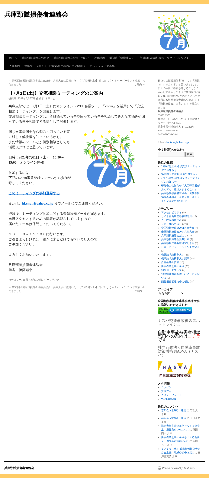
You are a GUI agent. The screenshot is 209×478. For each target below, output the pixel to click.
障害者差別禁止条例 (172, 266)
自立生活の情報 (170, 262)
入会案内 (14, 66)
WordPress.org (168, 398)
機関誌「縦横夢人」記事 (175, 258)
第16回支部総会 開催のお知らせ (179, 174)
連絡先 (28, 66)
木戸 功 (50, 98)
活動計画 (99, 58)
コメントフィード (171, 395)
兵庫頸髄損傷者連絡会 (36, 14)
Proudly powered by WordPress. (178, 467)
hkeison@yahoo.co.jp (177, 142)
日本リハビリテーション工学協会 (180, 247)
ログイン (166, 387)
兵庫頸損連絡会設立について (72, 58)
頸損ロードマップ (171, 270)
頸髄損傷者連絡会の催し (175, 281)
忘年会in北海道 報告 (173, 410)
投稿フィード (169, 391)
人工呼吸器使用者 (171, 220)
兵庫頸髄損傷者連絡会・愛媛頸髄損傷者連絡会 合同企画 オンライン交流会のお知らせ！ (180, 197)
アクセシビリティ (171, 212)
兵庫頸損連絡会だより (174, 235)
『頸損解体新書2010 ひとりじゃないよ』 (165, 58)
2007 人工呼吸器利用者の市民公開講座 (61, 66)
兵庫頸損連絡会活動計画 (175, 239)
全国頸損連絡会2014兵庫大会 (177, 231)
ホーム (13, 58)
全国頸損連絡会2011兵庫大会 (177, 227)
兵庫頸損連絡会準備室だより (177, 243)
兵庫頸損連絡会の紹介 (35, 58)
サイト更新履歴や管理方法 (176, 216)
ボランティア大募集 (102, 66)
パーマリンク (51, 279)
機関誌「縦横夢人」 (121, 58)
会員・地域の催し (33, 279)
